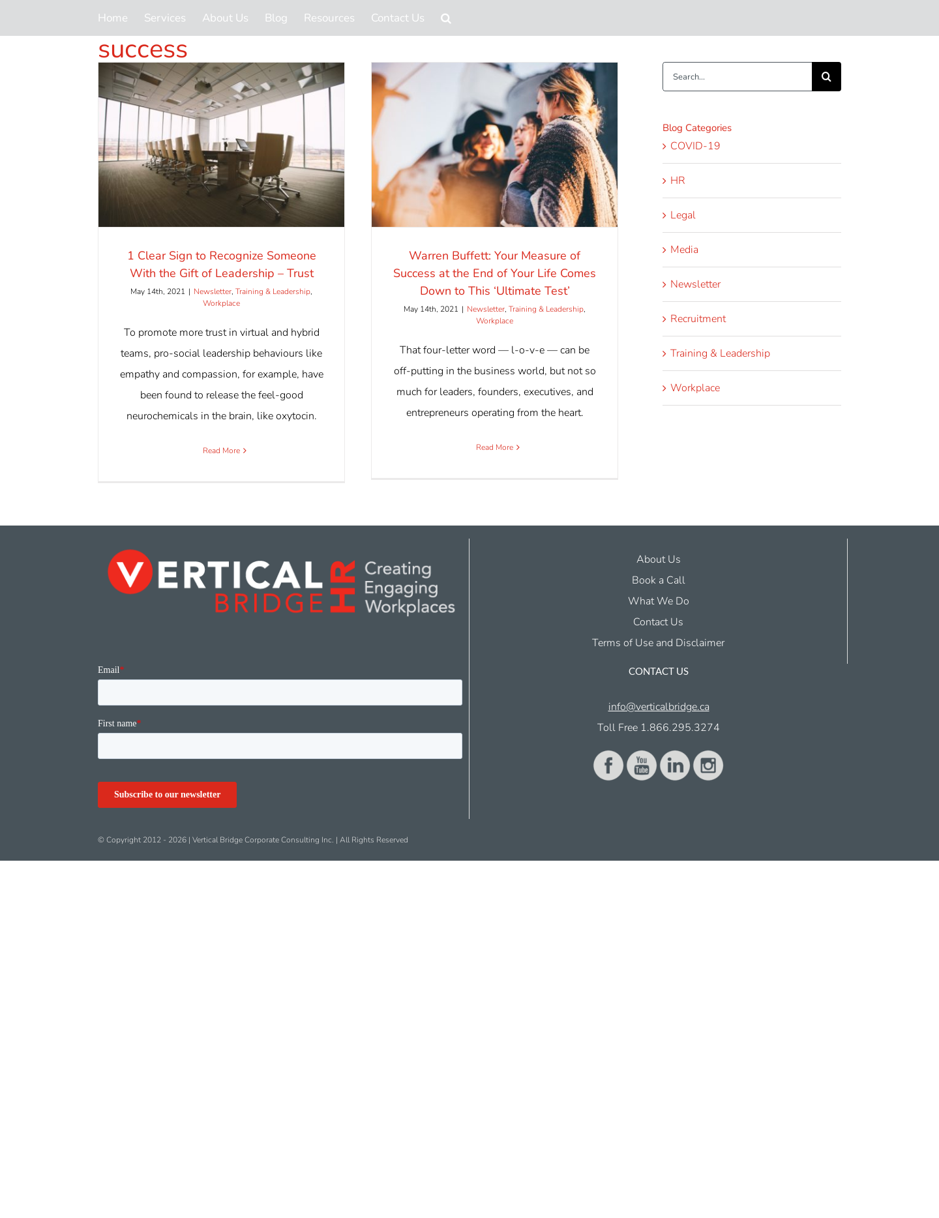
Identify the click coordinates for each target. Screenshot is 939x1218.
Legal (683, 215)
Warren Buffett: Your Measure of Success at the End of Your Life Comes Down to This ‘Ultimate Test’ (494, 273)
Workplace (221, 303)
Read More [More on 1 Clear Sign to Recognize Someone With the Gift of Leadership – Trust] (221, 450)
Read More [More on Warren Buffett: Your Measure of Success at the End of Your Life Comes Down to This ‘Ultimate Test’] (494, 447)
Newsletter (212, 291)
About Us (658, 559)
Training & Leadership (272, 291)
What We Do (658, 601)
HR (677, 180)
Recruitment (698, 319)
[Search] (826, 76)
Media (684, 250)
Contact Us (658, 622)
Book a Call (658, 580)
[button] (446, 18)
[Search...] (737, 76)
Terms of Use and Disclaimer (658, 643)
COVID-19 (695, 146)
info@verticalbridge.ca (658, 707)
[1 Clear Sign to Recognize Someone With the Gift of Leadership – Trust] (221, 145)
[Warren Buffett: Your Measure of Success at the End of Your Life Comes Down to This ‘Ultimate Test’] (495, 145)
